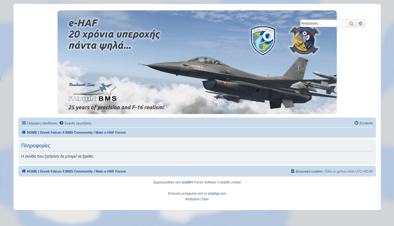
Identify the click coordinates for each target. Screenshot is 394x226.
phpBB (186, 182)
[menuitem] (75, 123)
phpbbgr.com (217, 193)
